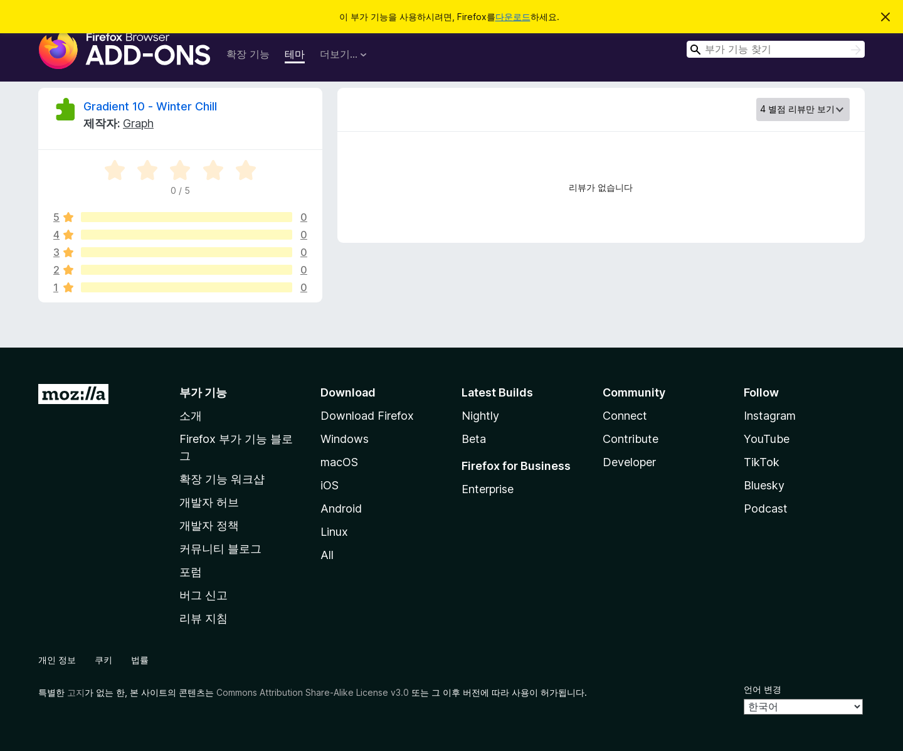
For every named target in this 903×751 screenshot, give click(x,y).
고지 (76, 692)
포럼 (190, 571)
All (327, 555)
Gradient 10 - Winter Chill (150, 106)
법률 (140, 659)
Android (341, 508)
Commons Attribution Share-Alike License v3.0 (312, 692)
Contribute (630, 438)
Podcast (766, 508)
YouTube (766, 438)
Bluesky (764, 485)
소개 (190, 415)
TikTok (761, 462)
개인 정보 (57, 659)
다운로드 (513, 16)
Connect (625, 415)
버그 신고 (203, 595)
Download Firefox (367, 415)
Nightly (480, 415)
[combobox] (776, 49)
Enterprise (488, 489)
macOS (339, 462)
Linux (334, 531)
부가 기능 (203, 392)
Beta (474, 438)
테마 (295, 54)
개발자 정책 (209, 525)
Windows (344, 438)
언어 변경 (762, 689)
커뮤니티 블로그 (220, 548)
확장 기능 (248, 54)
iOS (329, 485)
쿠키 (103, 659)
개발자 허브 (209, 502)
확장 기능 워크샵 (222, 479)
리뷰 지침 (203, 618)
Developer (629, 462)
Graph (138, 123)
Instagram (770, 415)
